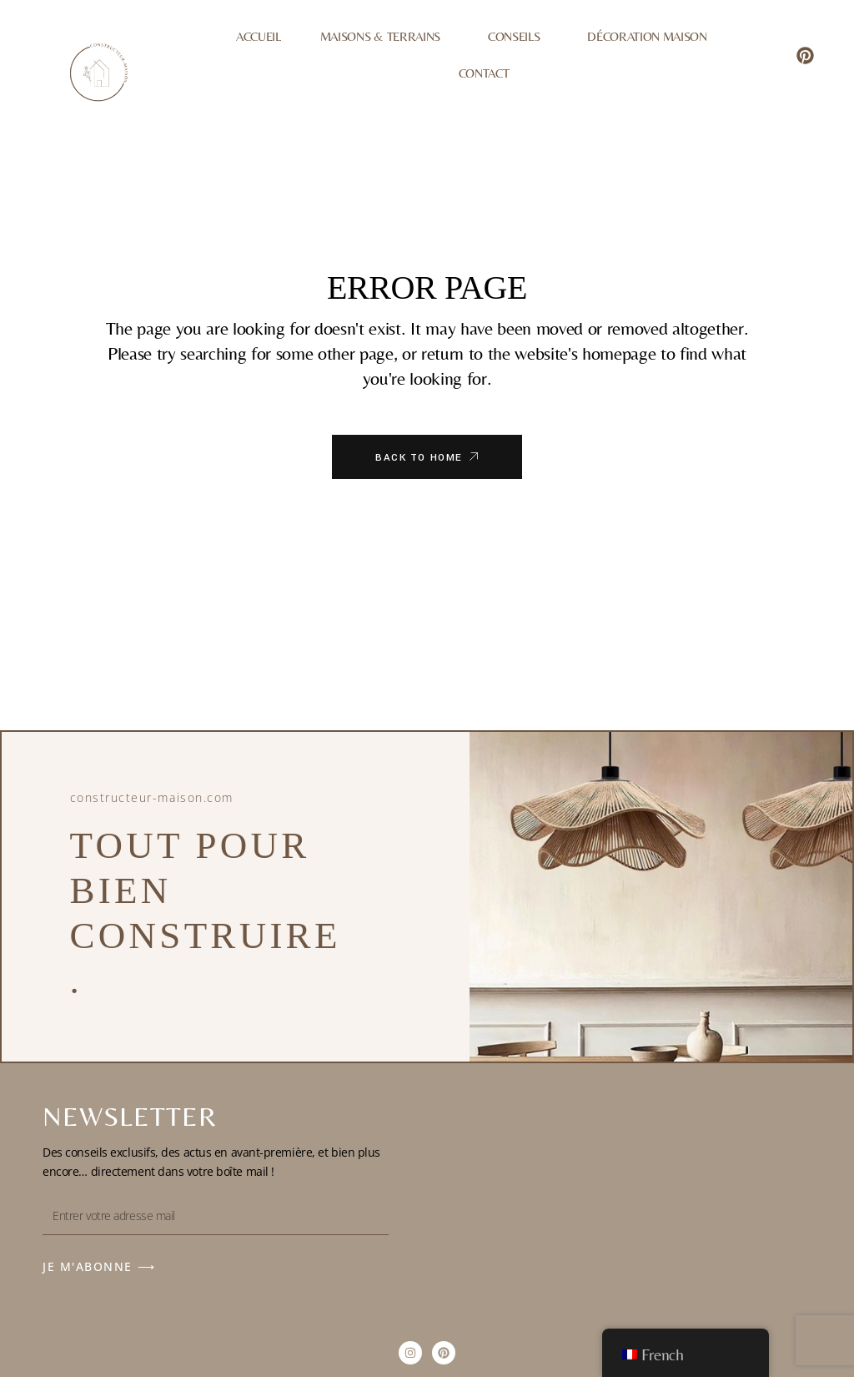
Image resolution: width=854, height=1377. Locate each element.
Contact (484, 73)
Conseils (518, 36)
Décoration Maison (646, 36)
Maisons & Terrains (384, 36)
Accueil (258, 36)
